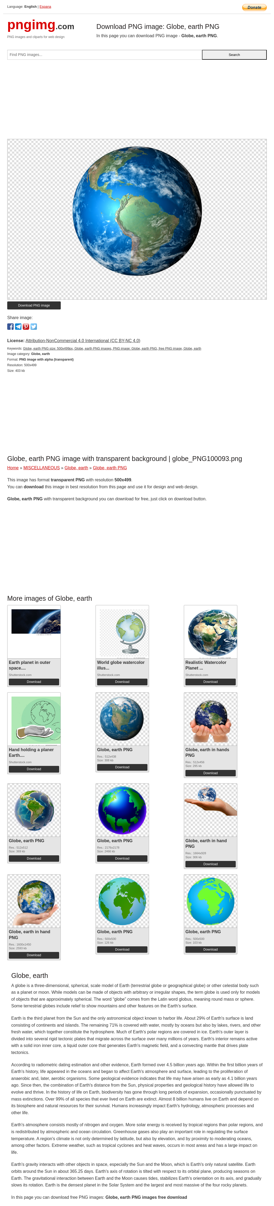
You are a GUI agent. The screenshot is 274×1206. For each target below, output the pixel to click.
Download (34, 682)
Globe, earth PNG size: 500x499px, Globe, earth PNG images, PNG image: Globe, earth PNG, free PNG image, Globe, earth (112, 348)
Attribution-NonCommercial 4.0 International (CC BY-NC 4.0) (82, 340)
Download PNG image (34, 305)
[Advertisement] (137, 101)
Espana (45, 7)
